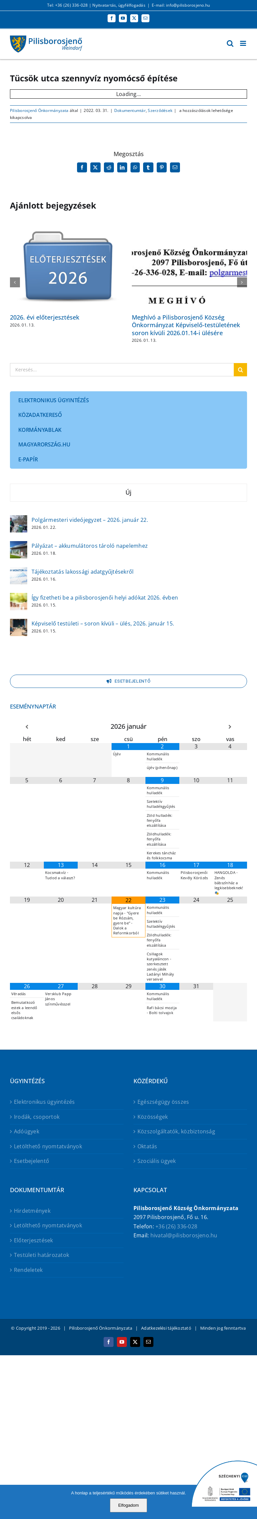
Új (128, 492)
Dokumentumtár (130, 110)
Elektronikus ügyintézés (44, 1101)
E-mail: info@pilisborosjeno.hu (181, 5)
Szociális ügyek (156, 1161)
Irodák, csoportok (36, 1116)
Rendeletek (28, 1270)
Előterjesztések (33, 1240)
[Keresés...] (122, 369)
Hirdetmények (32, 1210)
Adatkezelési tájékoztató (166, 1328)
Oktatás (147, 1146)
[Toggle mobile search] (230, 43)
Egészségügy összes (163, 1101)
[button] (15, 282)
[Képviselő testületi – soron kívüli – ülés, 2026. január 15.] (18, 623)
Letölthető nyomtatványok (48, 1146)
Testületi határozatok (41, 1255)
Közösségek (152, 1116)
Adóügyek (26, 1131)
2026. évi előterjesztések (44, 317)
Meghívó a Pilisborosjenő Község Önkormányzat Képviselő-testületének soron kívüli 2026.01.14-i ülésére (186, 325)
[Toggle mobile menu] (243, 43)
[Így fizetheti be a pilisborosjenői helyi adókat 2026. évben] (18, 597)
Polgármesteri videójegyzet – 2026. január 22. (90, 519)
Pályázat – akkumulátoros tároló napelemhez (90, 545)
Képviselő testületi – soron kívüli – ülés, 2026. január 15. (103, 623)
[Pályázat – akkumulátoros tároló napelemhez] (18, 545)
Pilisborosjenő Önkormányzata (39, 110)
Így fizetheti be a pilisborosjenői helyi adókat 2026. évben (105, 597)
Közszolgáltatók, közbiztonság (176, 1131)
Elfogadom (128, 1505)
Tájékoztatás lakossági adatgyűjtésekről (82, 571)
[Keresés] (240, 369)
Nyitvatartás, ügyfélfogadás (118, 5)
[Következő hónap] (230, 726)
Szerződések (160, 110)
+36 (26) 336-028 (176, 1226)
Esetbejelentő (31, 1161)
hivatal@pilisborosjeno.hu (183, 1235)
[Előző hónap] (27, 726)
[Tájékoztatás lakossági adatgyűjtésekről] (18, 571)
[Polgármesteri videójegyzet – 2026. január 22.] (18, 519)
